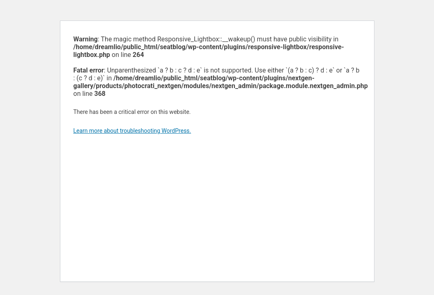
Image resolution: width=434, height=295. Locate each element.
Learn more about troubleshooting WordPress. (132, 130)
